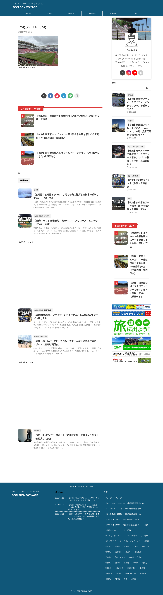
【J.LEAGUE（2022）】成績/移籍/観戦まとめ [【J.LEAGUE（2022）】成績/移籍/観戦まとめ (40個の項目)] (123, 509)
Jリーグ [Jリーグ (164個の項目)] (119, 498)
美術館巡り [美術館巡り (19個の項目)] (131, 568)
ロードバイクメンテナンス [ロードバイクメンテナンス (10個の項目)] (130, 541)
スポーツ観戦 (113, 14)
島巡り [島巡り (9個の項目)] (128, 552)
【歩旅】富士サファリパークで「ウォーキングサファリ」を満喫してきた (139, 102)
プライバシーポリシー (85, 486)
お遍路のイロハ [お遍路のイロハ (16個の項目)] (112, 530)
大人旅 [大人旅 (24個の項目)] (126, 546)
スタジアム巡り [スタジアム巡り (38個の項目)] (131, 536)
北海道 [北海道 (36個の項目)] (147, 541)
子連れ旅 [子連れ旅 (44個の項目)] (145, 546)
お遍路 (49, 14)
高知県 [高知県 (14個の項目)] (133, 579)
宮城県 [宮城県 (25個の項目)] (108, 552)
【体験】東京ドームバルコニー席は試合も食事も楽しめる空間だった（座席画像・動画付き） (138, 241)
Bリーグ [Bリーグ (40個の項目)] (109, 498)
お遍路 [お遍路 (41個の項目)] (146, 525)
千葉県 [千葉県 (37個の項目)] (108, 546)
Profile (28, 14)
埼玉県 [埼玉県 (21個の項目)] (117, 546)
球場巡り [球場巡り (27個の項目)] (109, 568)
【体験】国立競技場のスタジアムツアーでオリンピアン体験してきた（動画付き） (138, 264)
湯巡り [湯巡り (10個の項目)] (144, 563)
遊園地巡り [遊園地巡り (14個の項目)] (144, 574)
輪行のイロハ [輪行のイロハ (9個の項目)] (131, 574)
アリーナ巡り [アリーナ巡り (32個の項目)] (126, 530)
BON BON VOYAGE (25, 7)
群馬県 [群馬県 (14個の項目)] (142, 568)
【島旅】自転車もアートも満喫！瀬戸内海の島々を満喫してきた (139, 187)
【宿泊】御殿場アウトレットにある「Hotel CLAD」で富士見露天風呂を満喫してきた (139, 123)
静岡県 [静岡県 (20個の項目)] (117, 579)
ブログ (134, 14)
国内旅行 (92, 14)
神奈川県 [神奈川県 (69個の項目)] (119, 568)
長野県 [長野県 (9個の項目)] (108, 579)
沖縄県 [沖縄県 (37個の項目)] (135, 563)
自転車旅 (71, 14)
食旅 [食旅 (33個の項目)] (125, 579)
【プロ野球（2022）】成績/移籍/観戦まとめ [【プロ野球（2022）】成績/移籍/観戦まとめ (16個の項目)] (122, 519)
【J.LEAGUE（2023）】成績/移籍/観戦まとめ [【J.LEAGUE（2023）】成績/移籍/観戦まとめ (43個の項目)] (123, 514)
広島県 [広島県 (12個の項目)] (108, 557)
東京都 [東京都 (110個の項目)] (126, 563)
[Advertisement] (60, 79)
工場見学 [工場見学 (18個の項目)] (138, 552)
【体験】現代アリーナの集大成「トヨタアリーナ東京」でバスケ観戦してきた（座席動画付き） (83, 516)
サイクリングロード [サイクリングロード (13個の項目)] (113, 536)
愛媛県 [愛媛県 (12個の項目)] (108, 563)
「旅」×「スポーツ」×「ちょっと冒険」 (26, 491)
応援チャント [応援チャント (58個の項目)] (120, 557)
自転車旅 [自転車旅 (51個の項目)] (109, 574)
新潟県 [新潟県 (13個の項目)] (117, 563)
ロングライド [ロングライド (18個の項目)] (111, 541)
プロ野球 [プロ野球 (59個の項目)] (144, 536)
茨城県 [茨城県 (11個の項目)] (118, 574)
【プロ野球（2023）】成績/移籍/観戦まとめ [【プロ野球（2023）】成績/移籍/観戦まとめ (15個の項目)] (122, 525)
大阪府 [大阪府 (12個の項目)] (135, 546)
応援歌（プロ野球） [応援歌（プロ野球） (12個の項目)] (136, 557)
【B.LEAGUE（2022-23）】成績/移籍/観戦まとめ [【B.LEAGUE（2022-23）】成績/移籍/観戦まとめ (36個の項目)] (125, 503)
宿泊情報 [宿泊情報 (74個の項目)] (118, 552)
